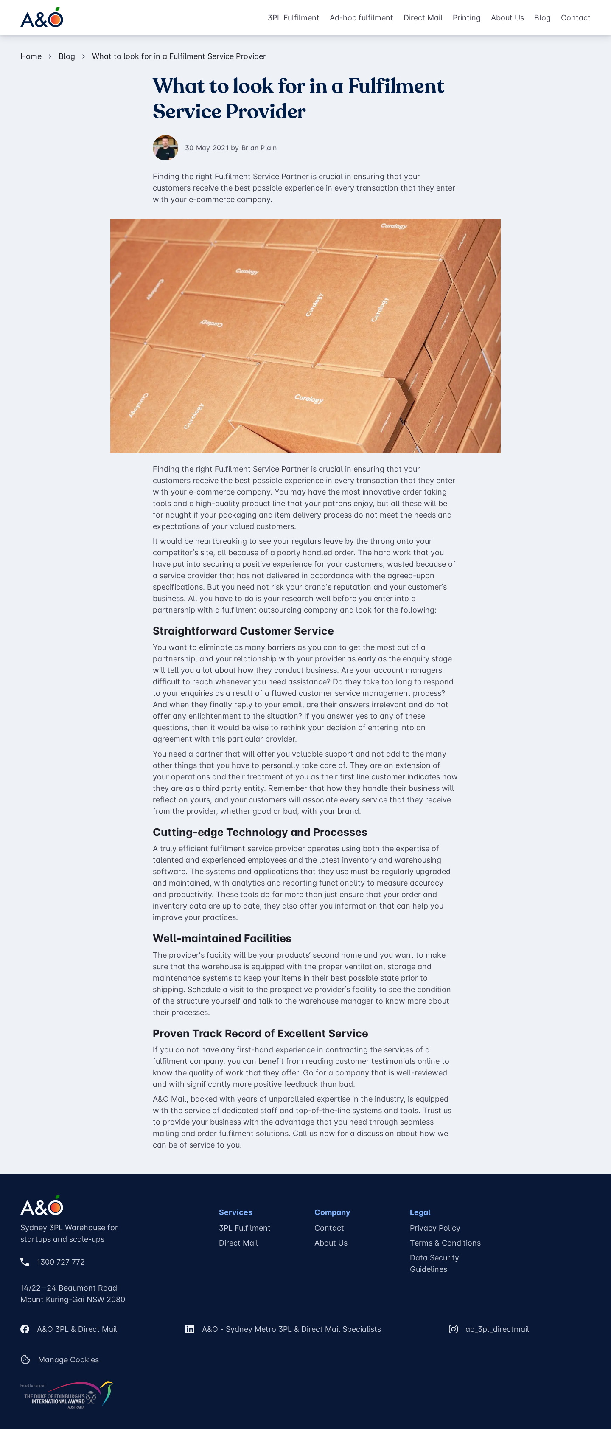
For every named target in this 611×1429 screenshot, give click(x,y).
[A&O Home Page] (41, 17)
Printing (467, 17)
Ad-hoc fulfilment (361, 17)
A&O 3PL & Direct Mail (77, 1329)
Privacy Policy (435, 1228)
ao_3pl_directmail (497, 1329)
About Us (507, 17)
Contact (576, 17)
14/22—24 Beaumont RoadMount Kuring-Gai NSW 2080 (72, 1293)
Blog (542, 17)
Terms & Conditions (445, 1242)
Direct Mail (423, 17)
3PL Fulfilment (294, 17)
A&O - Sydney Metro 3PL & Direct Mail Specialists (291, 1329)
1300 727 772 (61, 1261)
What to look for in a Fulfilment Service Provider (179, 56)
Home (31, 56)
